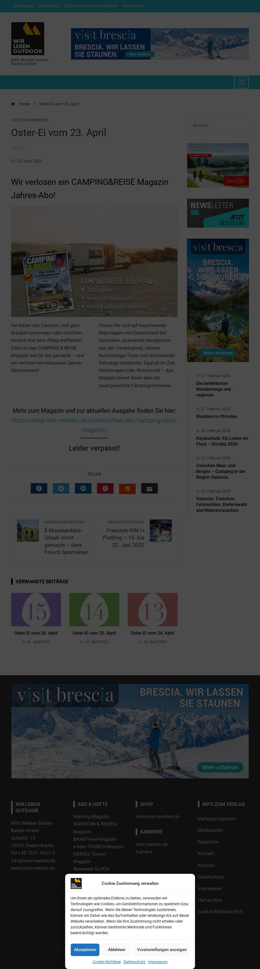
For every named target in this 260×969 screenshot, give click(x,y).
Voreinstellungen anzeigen (162, 949)
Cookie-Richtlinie (107, 962)
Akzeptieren (85, 949)
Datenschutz (134, 962)
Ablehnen (116, 949)
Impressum (157, 962)
